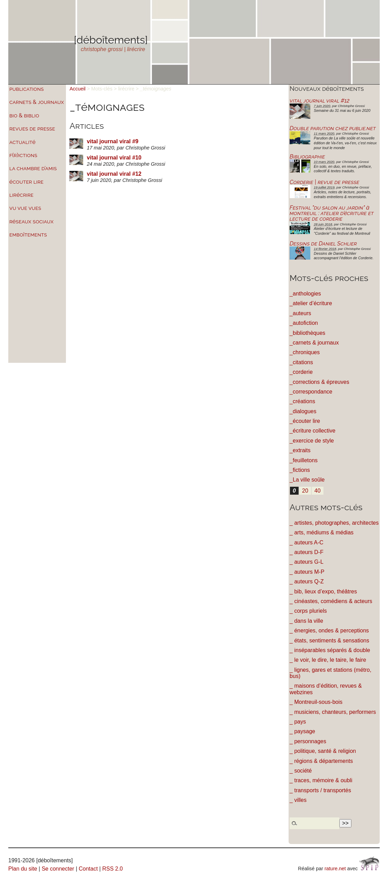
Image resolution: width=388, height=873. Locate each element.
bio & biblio (24, 115)
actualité (22, 142)
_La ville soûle (307, 480)
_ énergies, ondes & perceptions (329, 630)
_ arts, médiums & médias (321, 532)
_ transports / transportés (320, 790)
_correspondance (311, 392)
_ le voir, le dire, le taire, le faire (328, 660)
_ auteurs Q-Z (307, 581)
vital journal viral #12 (114, 174)
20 (305, 491)
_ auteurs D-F (306, 552)
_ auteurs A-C (306, 542)
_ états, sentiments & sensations (329, 640)
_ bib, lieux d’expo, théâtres (323, 591)
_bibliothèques (307, 333)
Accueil (77, 88)
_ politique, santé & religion (323, 751)
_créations (302, 401)
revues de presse (32, 128)
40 (317, 491)
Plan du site (22, 869)
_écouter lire (305, 421)
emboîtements (28, 234)
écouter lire (26, 181)
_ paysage (302, 731)
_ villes (298, 800)
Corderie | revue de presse (324, 182)
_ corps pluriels (308, 611)
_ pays (298, 722)
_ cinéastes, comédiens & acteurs (331, 601)
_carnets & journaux (314, 343)
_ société (301, 771)
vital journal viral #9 (112, 141)
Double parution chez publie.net (333, 128)
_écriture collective (313, 431)
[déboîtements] (111, 39)
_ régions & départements (321, 761)
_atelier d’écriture (311, 303)
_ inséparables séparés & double (330, 650)
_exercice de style (312, 441)
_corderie (301, 372)
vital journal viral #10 (114, 158)
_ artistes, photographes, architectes (334, 523)
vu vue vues (25, 208)
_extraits (300, 450)
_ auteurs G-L (306, 562)
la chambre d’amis (33, 168)
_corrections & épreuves (319, 382)
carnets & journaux (36, 102)
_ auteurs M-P (307, 572)
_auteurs (300, 313)
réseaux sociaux (31, 221)
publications (26, 89)
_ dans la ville (306, 621)
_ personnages (308, 741)
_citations (301, 362)
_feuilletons (304, 460)
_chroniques (305, 352)
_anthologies (305, 294)
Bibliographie (307, 156)
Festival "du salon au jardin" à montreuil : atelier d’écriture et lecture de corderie (332, 213)
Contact (88, 869)
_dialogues (303, 411)
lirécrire (21, 195)
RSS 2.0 (112, 869)
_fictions (300, 470)
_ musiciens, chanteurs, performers (333, 712)
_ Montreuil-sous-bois (316, 702)
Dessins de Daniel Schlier (323, 243)
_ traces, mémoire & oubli (321, 780)
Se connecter (58, 869)
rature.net (335, 868)
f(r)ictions (23, 155)
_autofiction (304, 323)
